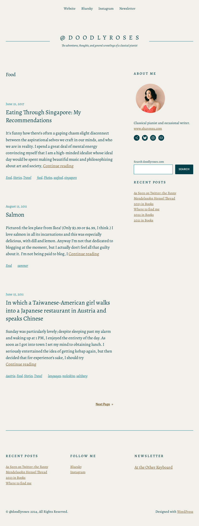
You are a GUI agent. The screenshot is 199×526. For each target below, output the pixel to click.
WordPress (185, 511)
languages (54, 375)
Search (184, 169)
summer (23, 265)
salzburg (81, 375)
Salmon (15, 215)
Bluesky (76, 466)
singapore (70, 177)
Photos (48, 177)
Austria (10, 375)
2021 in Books (143, 220)
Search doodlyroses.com (149, 162)
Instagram (77, 472)
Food (9, 177)
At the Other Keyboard (154, 467)
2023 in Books (144, 203)
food (39, 177)
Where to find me (147, 209)
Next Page (104, 404)
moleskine (68, 375)
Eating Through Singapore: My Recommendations (43, 116)
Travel (27, 177)
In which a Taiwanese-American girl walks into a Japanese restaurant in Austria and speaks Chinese (58, 310)
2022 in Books (144, 214)
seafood (58, 177)
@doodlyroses (101, 37)
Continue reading (58, 166)
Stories (17, 177)
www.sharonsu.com (148, 128)
